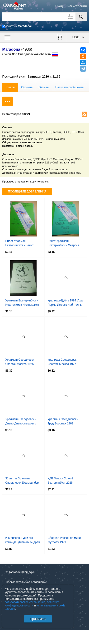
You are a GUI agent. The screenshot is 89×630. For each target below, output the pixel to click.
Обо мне (27, 87)
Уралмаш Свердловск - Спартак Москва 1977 (63, 362)
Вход (59, 6)
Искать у (18, 26)
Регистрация (77, 6)
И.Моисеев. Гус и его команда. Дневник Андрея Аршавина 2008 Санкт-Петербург (22, 540)
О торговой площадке (20, 572)
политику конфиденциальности (32, 603)
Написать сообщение (69, 87)
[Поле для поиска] (44, 16)
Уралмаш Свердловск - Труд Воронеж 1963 (63, 421)
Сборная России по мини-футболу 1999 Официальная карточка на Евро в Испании (65, 540)
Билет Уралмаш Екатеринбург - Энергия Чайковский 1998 (63, 243)
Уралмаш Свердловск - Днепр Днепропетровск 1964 (20, 422)
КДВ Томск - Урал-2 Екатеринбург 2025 (60, 480)
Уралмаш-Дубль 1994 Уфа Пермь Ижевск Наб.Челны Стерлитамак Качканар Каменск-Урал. (65, 303)
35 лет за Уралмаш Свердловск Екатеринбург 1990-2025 (22, 481)
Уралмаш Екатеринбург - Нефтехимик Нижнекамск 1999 (22, 303)
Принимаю (38, 619)
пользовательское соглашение (25, 602)
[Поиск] (81, 16)
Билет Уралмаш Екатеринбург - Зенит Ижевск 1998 (19, 243)
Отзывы (44, 87)
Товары (10, 87)
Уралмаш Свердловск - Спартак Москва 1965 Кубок (20, 362)
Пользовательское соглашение (26, 582)
